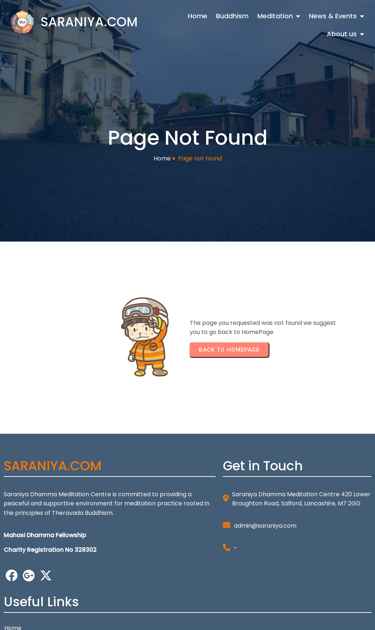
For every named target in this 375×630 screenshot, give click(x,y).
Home (162, 160)
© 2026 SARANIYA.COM (36, 619)
